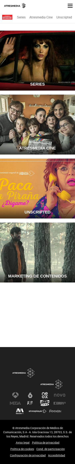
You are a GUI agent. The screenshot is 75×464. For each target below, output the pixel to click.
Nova (60, 395)
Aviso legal (23, 442)
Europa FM (60, 403)
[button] (69, 5)
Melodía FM (20, 411)
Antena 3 (15, 395)
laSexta (30, 395)
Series (21, 17)
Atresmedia (52, 384)
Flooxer (55, 411)
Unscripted (64, 17)
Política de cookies (22, 449)
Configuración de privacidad (28, 455)
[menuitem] (21, 17)
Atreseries (30, 403)
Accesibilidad (56, 455)
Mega (15, 403)
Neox (45, 395)
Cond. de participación (50, 449)
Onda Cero (45, 403)
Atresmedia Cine (41, 17)
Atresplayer (38, 411)
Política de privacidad (45, 442)
